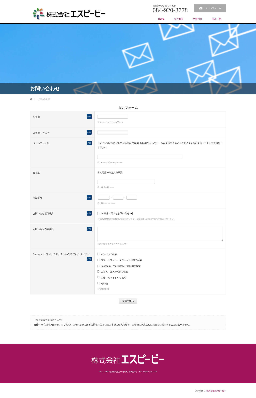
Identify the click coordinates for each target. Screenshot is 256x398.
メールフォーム (213, 8)
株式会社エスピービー (216, 391)
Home (161, 18)
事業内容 (197, 18)
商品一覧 (216, 18)
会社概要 (178, 18)
